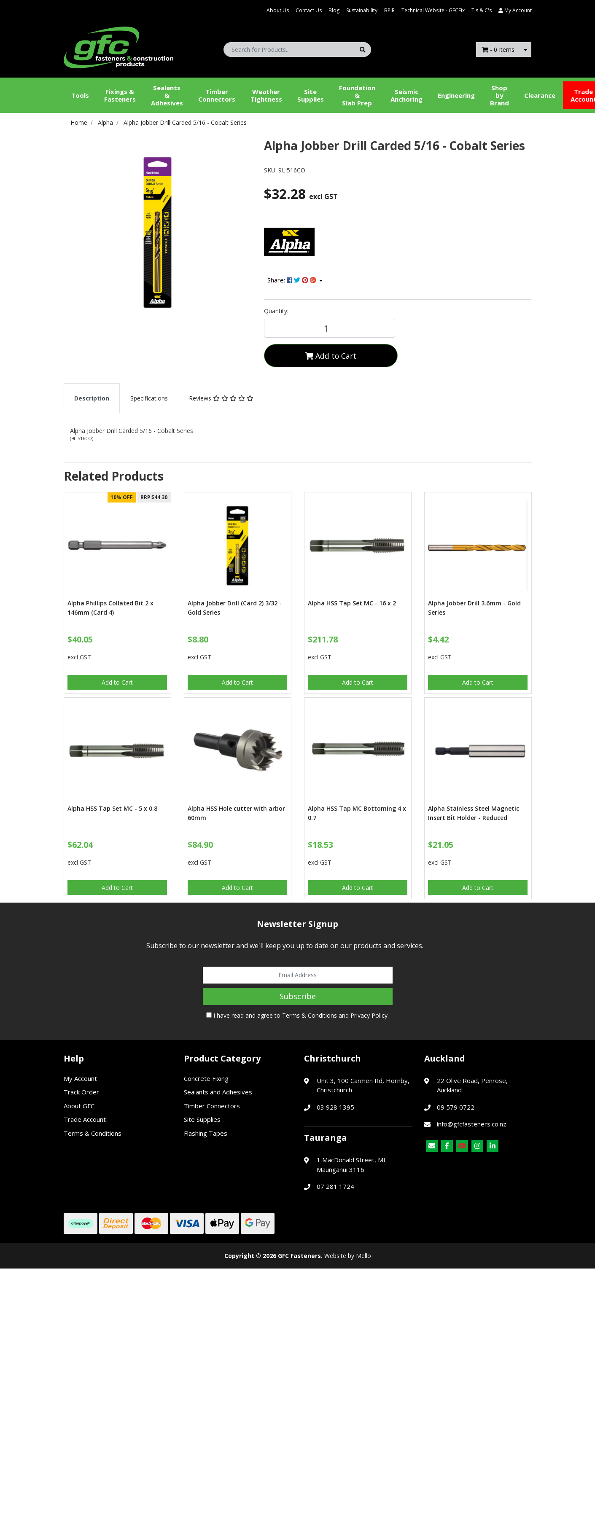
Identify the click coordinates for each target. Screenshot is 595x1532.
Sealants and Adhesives (218, 1092)
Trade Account (85, 1119)
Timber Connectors (216, 95)
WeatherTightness (266, 95)
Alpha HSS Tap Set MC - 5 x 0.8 (112, 808)
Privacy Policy (369, 1015)
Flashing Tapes (205, 1133)
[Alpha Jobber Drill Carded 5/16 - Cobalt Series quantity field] (329, 328)
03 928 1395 (335, 1107)
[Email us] (432, 1146)
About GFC (79, 1106)
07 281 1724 (335, 1186)
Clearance (539, 95)
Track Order (81, 1092)
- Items (498, 50)
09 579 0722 (455, 1107)
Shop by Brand (499, 95)
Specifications (149, 398)
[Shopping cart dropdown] (525, 49)
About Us (278, 10)
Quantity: (276, 311)
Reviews (221, 398)
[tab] (92, 398)
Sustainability (361, 10)
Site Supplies (310, 95)
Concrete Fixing (206, 1078)
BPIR (389, 10)
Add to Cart (330, 356)
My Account (80, 1078)
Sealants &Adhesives (167, 95)
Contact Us (309, 10)
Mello (363, 1256)
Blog (333, 10)
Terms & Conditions (309, 1015)
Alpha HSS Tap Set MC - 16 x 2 (352, 603)
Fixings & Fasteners (120, 95)
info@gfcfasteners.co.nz (471, 1124)
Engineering (456, 95)
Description (91, 398)
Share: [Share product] (292, 280)
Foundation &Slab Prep (357, 95)
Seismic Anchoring (406, 95)
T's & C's (481, 10)
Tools (80, 95)
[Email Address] (298, 975)
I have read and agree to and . (297, 1015)
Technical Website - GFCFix (433, 10)
